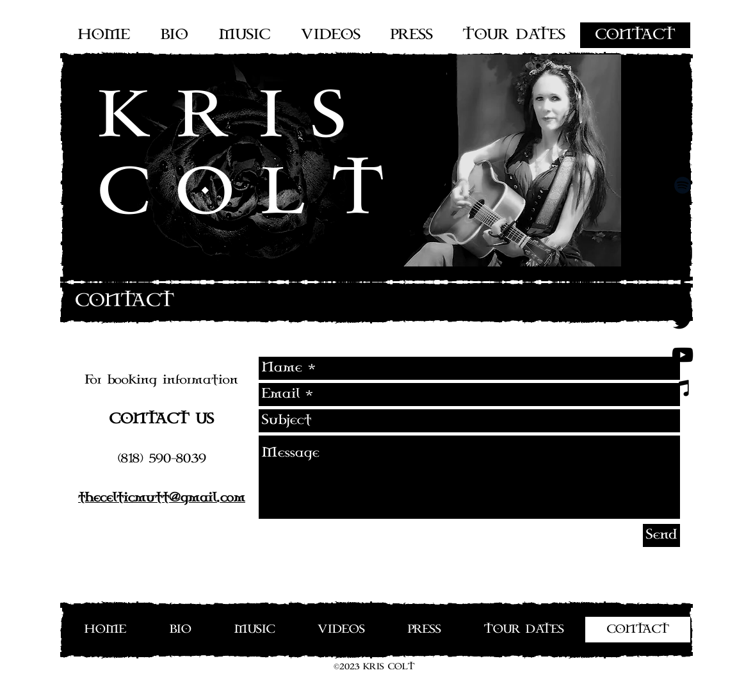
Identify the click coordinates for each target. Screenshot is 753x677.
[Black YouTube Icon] (682, 355)
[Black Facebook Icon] (682, 287)
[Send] (661, 535)
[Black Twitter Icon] (682, 321)
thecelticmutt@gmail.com (161, 498)
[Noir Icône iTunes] (682, 389)
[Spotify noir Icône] (682, 185)
